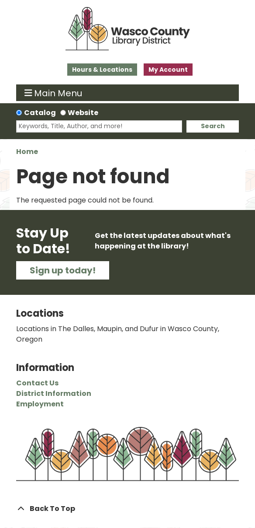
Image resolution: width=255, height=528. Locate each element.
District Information (53, 393)
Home (27, 152)
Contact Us (37, 383)
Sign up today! (63, 270)
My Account (168, 69)
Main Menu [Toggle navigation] (53, 93)
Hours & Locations (102, 69)
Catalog (40, 113)
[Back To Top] (127, 508)
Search (213, 126)
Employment (40, 404)
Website (83, 113)
